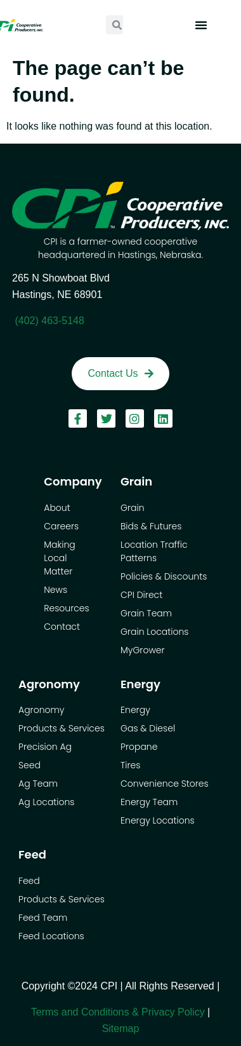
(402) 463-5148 (49, 320)
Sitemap (121, 1028)
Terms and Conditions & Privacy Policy (118, 1012)
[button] (201, 24)
